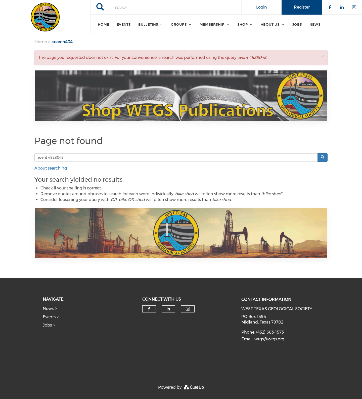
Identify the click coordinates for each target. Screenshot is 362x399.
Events (124, 24)
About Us (270, 24)
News (315, 24)
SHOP (242, 24)
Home (103, 24)
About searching (50, 168)
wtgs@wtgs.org (269, 339)
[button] (322, 56)
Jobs (297, 24)
